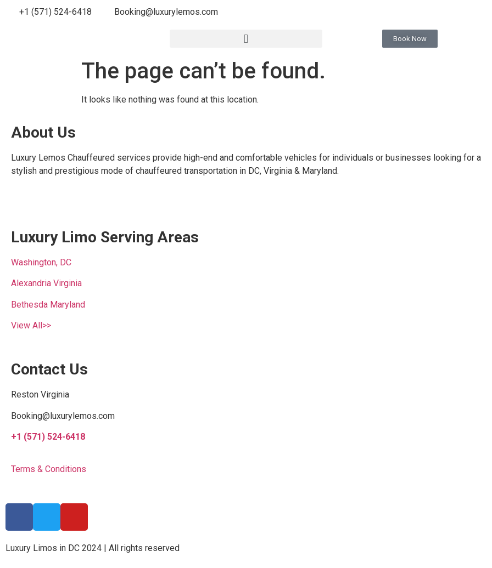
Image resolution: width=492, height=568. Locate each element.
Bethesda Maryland (48, 304)
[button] (246, 39)
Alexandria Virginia (46, 283)
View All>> (31, 325)
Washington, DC (41, 262)
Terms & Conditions (48, 469)
